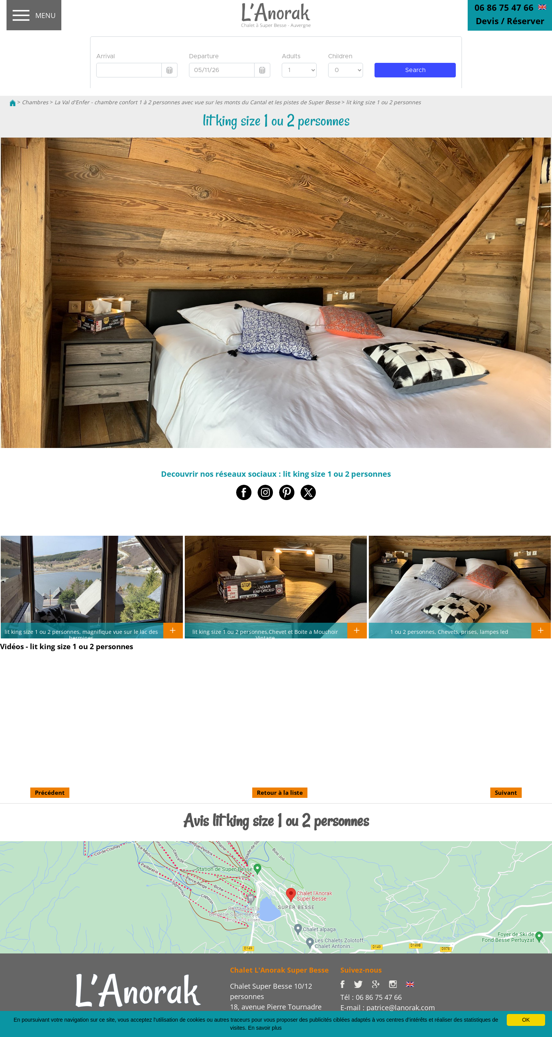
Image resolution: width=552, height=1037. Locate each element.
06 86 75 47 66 (504, 7)
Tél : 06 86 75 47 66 (371, 997)
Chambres (35, 102)
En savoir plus (265, 1028)
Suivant (506, 792)
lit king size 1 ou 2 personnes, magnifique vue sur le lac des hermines (81, 634)
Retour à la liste (280, 792)
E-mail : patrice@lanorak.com (387, 1007)
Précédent (50, 792)
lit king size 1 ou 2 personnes (383, 102)
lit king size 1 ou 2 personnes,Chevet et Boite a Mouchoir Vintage (265, 634)
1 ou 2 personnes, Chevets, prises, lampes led (449, 631)
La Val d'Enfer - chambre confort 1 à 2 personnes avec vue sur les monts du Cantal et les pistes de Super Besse (197, 102)
